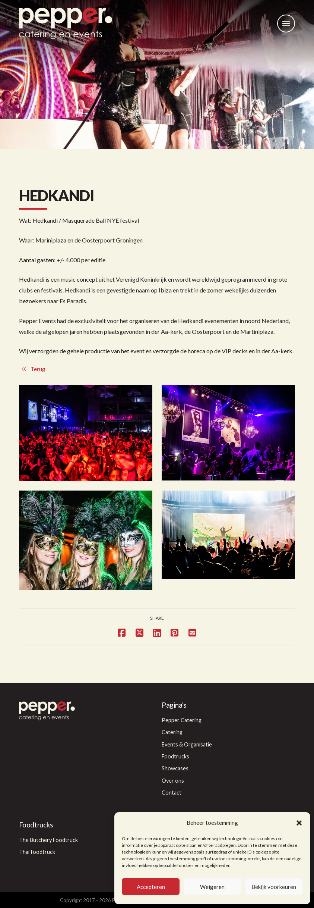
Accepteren (151, 886)
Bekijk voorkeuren (273, 886)
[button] (299, 823)
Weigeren (212, 886)
